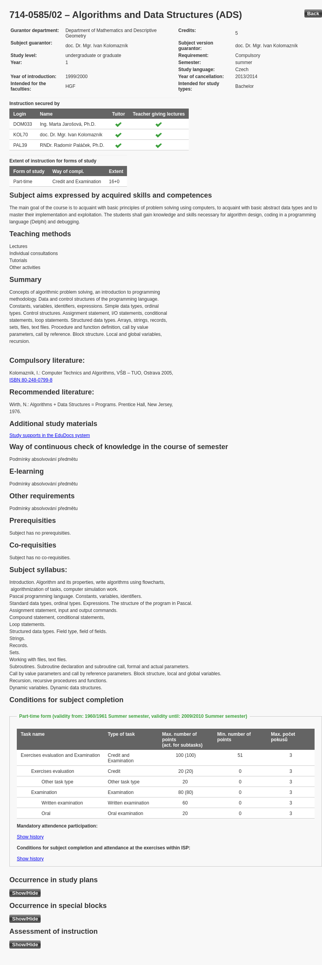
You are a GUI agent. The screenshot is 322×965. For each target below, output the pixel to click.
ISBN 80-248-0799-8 (30, 380)
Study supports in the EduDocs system (49, 435)
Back (313, 13)
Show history (30, 837)
